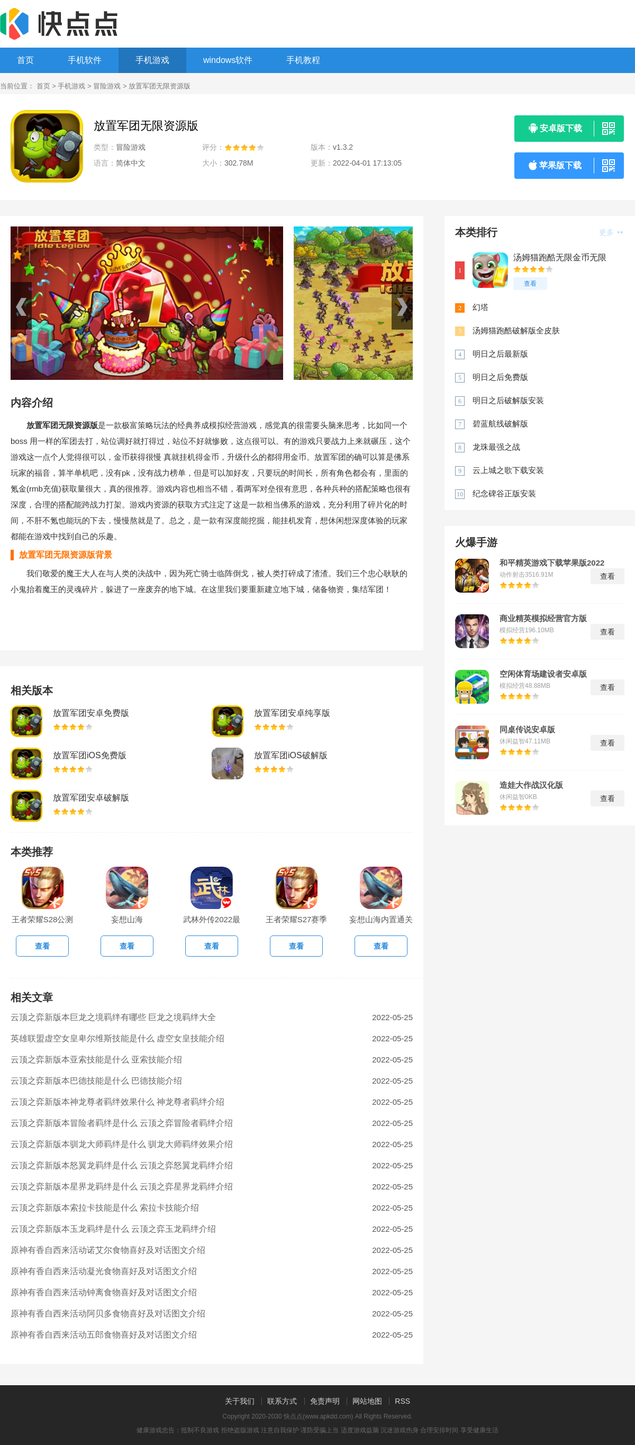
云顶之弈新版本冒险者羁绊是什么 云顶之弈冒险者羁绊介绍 (122, 1123)
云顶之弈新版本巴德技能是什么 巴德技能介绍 (96, 1080)
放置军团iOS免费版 (89, 755)
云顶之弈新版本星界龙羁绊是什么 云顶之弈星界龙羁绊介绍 (122, 1186)
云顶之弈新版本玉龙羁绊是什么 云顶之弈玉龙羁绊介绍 (113, 1228)
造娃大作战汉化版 (531, 785)
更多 (611, 232)
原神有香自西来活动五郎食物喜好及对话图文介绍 (104, 1334)
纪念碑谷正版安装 (504, 493)
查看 (530, 283)
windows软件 (227, 60)
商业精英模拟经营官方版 (543, 618)
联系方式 (282, 1401)
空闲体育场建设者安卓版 (543, 674)
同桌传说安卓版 (527, 729)
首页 (25, 60)
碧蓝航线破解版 (500, 423)
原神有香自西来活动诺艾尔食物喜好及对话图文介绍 (108, 1250)
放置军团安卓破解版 (91, 797)
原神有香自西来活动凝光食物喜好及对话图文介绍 (104, 1271)
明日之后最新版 (500, 353)
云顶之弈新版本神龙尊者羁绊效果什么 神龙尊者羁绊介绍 (117, 1101)
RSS (402, 1401)
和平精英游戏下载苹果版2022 (552, 563)
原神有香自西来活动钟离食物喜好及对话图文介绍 (104, 1292)
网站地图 (367, 1401)
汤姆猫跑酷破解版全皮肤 (516, 330)
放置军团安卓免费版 (91, 712)
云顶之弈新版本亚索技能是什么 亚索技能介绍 (96, 1059)
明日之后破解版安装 (508, 400)
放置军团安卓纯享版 (292, 712)
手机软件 (85, 60)
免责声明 (325, 1401)
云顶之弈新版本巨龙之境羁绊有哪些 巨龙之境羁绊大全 (113, 1017)
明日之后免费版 (500, 376)
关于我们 (240, 1401)
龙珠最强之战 (496, 446)
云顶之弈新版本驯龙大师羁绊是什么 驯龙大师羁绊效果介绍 (122, 1144)
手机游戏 (152, 60)
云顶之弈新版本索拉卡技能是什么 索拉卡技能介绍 (105, 1207)
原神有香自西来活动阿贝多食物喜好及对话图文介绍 (108, 1313)
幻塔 (480, 307)
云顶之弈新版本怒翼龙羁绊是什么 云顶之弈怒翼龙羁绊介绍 (122, 1165)
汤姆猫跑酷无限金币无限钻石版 (559, 258)
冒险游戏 (107, 86)
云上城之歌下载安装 (508, 470)
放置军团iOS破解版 (291, 755)
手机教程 (303, 60)
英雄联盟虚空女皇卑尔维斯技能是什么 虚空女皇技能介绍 (117, 1038)
